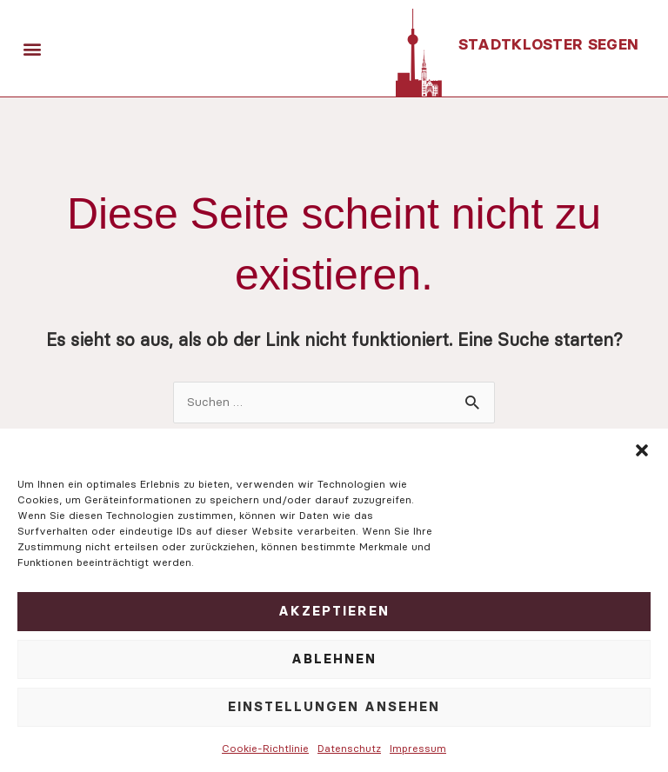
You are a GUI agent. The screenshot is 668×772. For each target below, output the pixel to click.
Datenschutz (349, 748)
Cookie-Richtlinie (265, 748)
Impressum (418, 748)
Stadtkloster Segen (550, 44)
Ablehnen (334, 658)
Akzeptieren (334, 610)
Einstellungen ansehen (334, 706)
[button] (642, 450)
